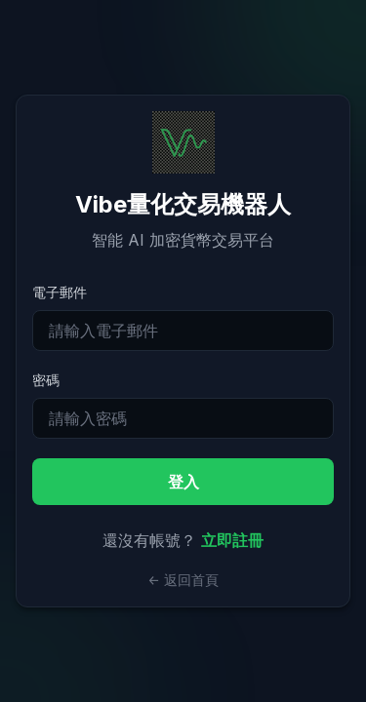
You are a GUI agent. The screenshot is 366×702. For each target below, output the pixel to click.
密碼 (46, 379)
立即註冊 (232, 540)
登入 (183, 481)
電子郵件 (59, 292)
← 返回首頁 (183, 579)
